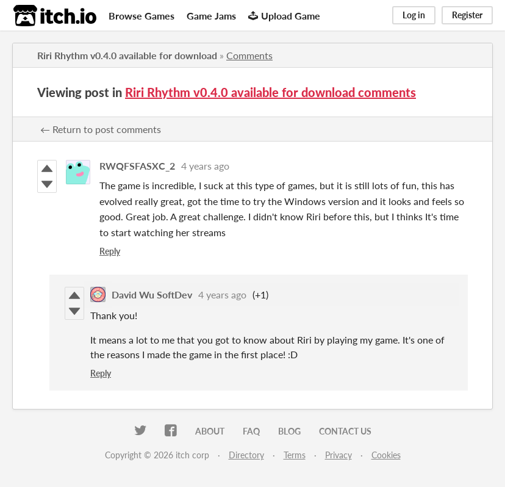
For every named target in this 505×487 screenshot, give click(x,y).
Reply (109, 251)
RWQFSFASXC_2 (137, 165)
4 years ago (205, 165)
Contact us (345, 431)
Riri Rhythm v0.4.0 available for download (127, 55)
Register (467, 15)
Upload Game (284, 15)
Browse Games (141, 15)
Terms (295, 455)
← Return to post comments (100, 129)
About (209, 431)
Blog (289, 431)
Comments (249, 55)
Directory (246, 455)
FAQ (251, 431)
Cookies (386, 455)
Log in (414, 15)
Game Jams (211, 15)
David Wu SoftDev (152, 294)
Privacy (338, 455)
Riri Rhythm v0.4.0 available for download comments (270, 92)
